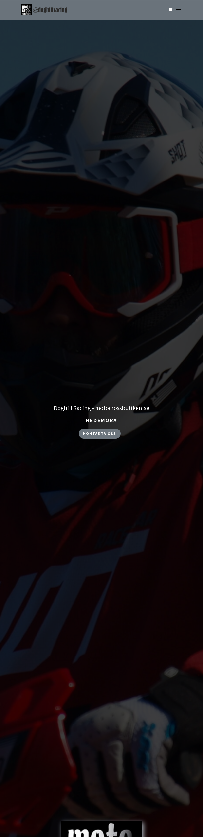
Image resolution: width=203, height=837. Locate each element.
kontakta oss (99, 433)
